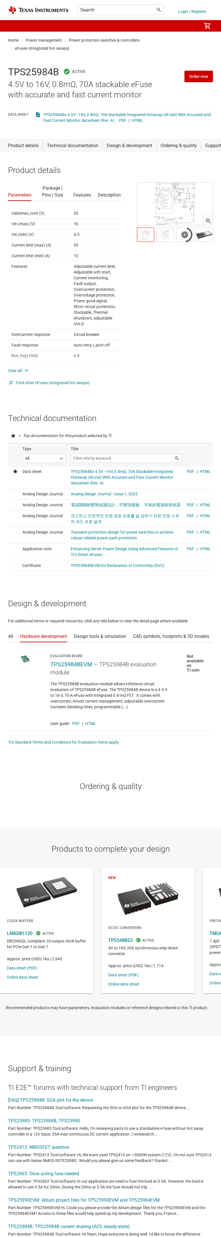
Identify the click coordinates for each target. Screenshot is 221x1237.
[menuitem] (191, 26)
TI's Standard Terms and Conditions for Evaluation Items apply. (63, 742)
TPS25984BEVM (71, 664)
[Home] (38, 10)
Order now (198, 76)
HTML (137, 120)
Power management (44, 40)
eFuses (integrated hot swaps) (42, 48)
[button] (14, 26)
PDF (122, 120)
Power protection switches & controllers (104, 40)
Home (13, 40)
